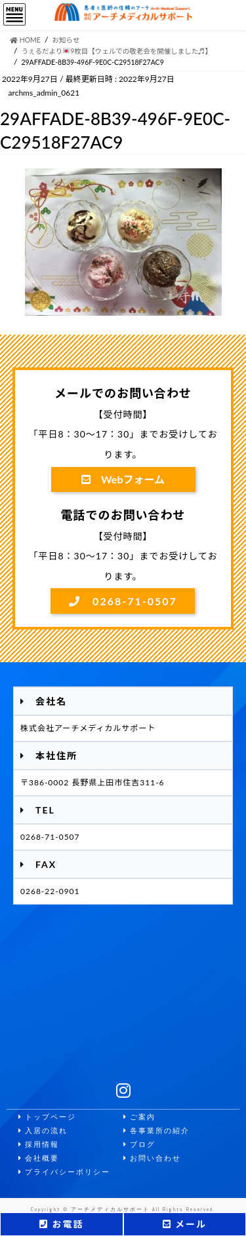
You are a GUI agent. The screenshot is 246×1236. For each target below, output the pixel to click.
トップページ (47, 1117)
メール (185, 1223)
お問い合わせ (152, 1158)
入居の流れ (43, 1131)
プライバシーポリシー (64, 1172)
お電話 (61, 1223)
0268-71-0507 (123, 601)
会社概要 (38, 1158)
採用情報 (38, 1144)
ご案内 (139, 1117)
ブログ (139, 1144)
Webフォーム (123, 479)
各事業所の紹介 (156, 1131)
